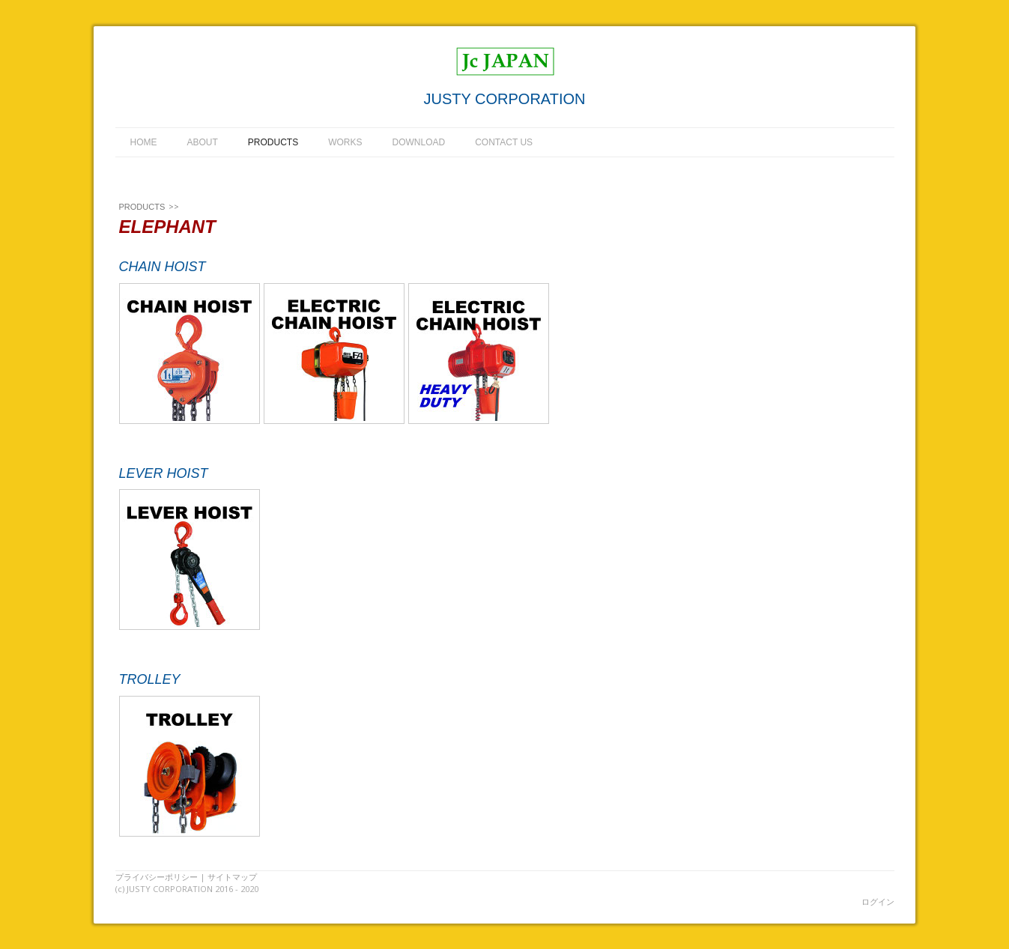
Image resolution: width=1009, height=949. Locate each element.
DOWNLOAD (419, 142)
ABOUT (202, 142)
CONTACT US (504, 142)
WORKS (345, 142)
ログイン (877, 901)
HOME (143, 142)
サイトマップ (232, 876)
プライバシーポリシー (156, 876)
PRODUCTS (273, 142)
